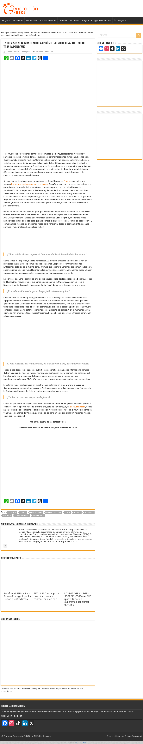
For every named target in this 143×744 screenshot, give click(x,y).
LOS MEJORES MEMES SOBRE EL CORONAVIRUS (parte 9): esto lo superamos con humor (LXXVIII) (77, 599)
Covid (67, 512)
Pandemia (7, 515)
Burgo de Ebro (36, 512)
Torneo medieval (22, 515)
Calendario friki (103, 20)
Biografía (6, 20)
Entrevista (89, 512)
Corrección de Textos (69, 20)
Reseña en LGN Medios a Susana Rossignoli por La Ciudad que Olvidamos (17, 596)
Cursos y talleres (48, 20)
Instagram (120, 20)
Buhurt (23, 512)
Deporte (77, 512)
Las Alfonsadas (77, 407)
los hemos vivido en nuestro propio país (29, 184)
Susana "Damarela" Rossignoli (18, 52)
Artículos (46, 32)
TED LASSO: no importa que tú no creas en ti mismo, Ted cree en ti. (46, 596)
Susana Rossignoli (133, 736)
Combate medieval (53, 512)
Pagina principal (9, 32)
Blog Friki (86, 20)
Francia (67, 181)
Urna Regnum (38, 515)
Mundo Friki (35, 32)
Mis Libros (18, 20)
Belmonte (12, 512)
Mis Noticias (31, 20)
